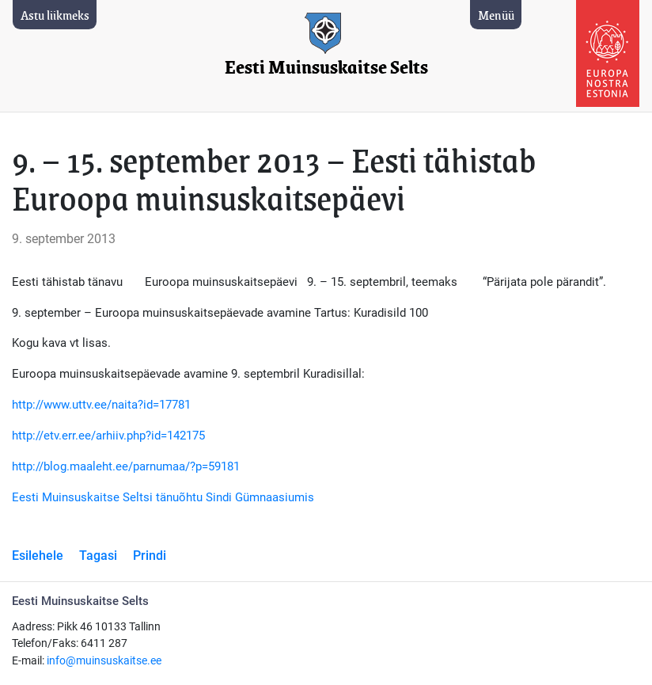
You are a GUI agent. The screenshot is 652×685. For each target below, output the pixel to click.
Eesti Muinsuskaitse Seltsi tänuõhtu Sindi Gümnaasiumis (163, 497)
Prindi (149, 555)
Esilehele (37, 555)
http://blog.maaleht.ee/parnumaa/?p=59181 (126, 466)
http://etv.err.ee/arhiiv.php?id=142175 (108, 435)
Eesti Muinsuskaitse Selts (326, 68)
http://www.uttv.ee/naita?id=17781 (101, 405)
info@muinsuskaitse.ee (104, 661)
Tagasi (98, 555)
